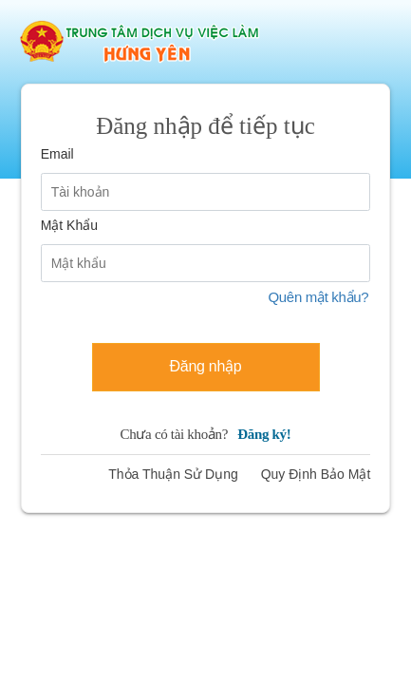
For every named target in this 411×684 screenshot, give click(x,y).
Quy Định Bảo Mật (316, 474)
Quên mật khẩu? (318, 297)
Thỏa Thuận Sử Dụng (172, 474)
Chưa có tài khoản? (206, 434)
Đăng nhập (206, 366)
